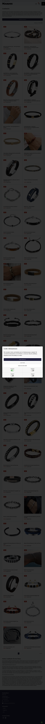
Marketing (32, 369)
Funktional (12, 374)
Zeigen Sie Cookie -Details (22, 365)
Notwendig (12, 369)
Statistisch (32, 374)
